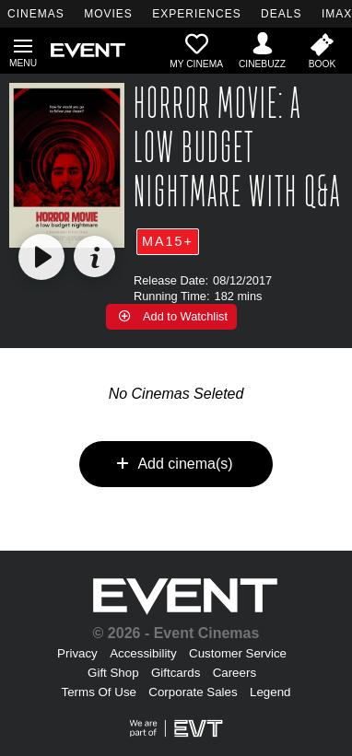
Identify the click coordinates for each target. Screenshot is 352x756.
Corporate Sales (192, 692)
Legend (270, 692)
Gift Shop (113, 673)
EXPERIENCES (196, 13)
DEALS (281, 13)
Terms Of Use (99, 692)
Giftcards (175, 673)
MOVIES (108, 13)
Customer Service (238, 653)
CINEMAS (36, 13)
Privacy (77, 653)
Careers (234, 673)
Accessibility (143, 653)
